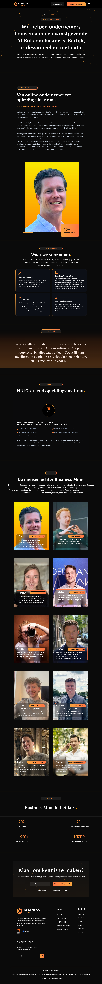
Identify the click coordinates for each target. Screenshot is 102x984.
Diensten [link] (81, 925)
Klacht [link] (44, 979)
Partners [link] (81, 932)
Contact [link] (81, 928)
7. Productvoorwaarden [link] (54, 979)
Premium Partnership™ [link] (64, 925)
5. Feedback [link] (86, 974)
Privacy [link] (78, 974)
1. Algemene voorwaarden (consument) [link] (25, 974)
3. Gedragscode (68, 974)
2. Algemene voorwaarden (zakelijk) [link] (50, 974)
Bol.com (37, 540)
